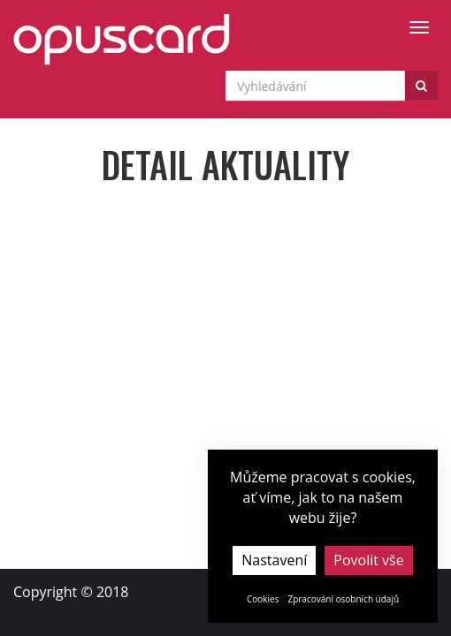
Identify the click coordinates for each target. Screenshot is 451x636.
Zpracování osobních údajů (343, 599)
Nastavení (274, 560)
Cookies (263, 599)
